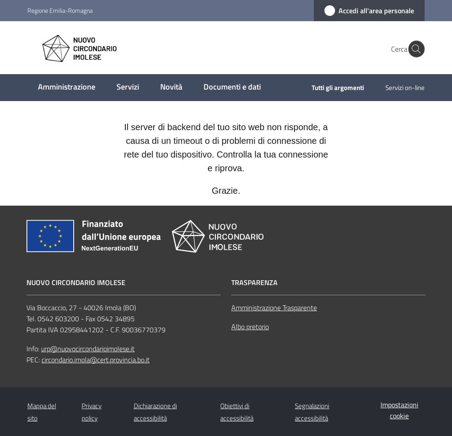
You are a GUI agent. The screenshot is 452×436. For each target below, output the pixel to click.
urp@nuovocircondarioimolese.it (88, 348)
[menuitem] (66, 87)
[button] (414, 49)
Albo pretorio (250, 326)
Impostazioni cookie (399, 410)
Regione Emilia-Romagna (60, 10)
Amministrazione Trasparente (274, 307)
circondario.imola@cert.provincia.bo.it (95, 359)
